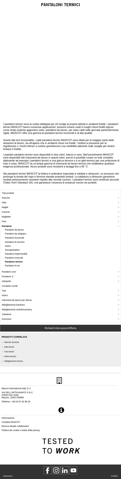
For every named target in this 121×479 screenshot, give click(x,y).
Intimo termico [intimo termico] (10, 356)
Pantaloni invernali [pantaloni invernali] (14, 257)
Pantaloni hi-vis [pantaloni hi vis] (12, 265)
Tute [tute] (4, 290)
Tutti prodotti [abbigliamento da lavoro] (8, 193)
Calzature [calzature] (6, 314)
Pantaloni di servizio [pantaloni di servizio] (15, 242)
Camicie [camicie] (6, 212)
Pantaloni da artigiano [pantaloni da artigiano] (15, 233)
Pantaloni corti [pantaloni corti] (9, 271)
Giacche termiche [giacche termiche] (11, 342)
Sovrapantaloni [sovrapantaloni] (12, 250)
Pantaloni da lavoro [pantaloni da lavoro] (14, 229)
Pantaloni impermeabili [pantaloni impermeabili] (16, 254)
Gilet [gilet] (4, 202)
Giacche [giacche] (6, 198)
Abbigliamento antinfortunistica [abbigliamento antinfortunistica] (17, 309)
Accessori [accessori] (6, 319)
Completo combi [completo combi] (10, 286)
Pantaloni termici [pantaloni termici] (14, 261)
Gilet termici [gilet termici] (9, 347)
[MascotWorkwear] (48, 470)
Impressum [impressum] (7, 476)
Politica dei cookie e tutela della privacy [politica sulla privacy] (21, 430)
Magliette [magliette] (6, 216)
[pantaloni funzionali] (16, 237)
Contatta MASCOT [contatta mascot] (11, 422)
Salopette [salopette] (6, 281)
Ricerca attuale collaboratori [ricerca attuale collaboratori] (15, 426)
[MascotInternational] (73, 470)
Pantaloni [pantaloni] (7, 226)
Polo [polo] (4, 221)
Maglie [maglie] (5, 207)
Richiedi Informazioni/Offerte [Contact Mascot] (60, 328)
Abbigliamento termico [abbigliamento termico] (13, 361)
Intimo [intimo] (5, 295)
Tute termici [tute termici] (9, 352)
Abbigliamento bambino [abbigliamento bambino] (13, 305)
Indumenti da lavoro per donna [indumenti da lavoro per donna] (17, 300)
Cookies (114, 476)
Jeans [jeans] (8, 246)
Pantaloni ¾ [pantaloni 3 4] (7, 276)
